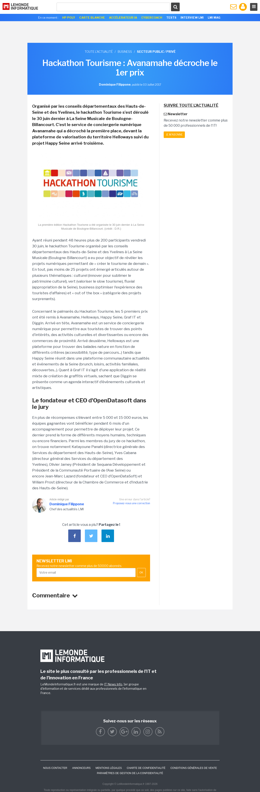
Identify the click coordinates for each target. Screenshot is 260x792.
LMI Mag (214, 17)
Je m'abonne (174, 134)
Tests (171, 17)
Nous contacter (55, 768)
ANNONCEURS (81, 768)
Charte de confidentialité (146, 768)
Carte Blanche (92, 17)
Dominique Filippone (66, 504)
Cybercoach (151, 17)
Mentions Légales (109, 768)
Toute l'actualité (99, 51)
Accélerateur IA (123, 17)
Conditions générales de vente (193, 768)
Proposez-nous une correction (131, 503)
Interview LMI (192, 17)
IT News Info (113, 684)
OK (141, 572)
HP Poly (68, 17)
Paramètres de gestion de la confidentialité (130, 773)
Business (125, 51)
